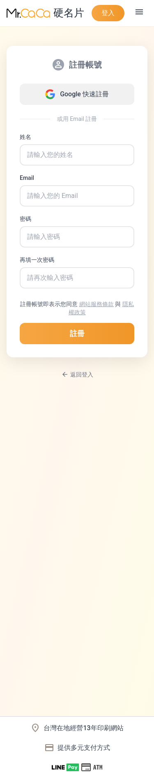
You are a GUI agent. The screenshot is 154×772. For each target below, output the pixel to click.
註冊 (77, 333)
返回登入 (77, 374)
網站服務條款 (96, 304)
